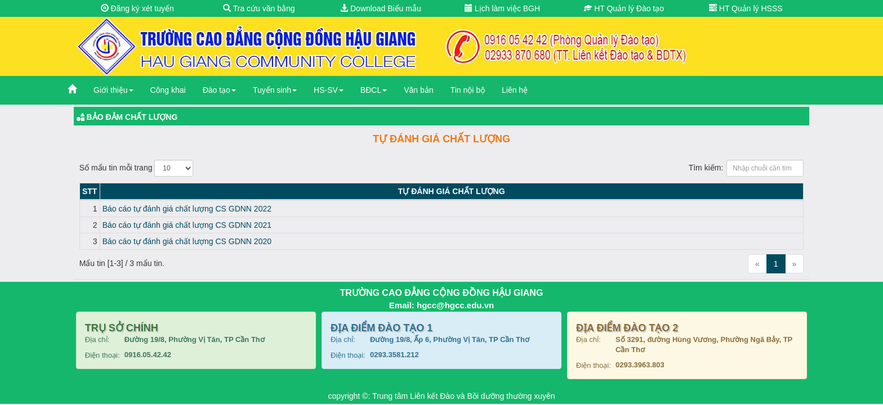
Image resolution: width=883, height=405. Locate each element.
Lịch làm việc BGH (502, 8)
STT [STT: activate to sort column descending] (89, 191)
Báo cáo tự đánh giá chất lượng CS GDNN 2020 (186, 241)
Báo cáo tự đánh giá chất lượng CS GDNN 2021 (186, 225)
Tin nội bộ (468, 90)
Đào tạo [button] (219, 90)
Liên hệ (515, 90)
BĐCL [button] (373, 90)
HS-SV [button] (329, 90)
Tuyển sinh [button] (275, 90)
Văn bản (418, 90)
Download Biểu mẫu (380, 8)
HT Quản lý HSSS (746, 8)
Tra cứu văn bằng (259, 8)
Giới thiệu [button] (113, 90)
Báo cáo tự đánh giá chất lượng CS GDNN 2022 (186, 208)
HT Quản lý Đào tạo (624, 8)
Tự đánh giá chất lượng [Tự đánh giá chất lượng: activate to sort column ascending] (451, 191)
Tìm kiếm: (746, 168)
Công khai (168, 90)
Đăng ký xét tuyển (137, 8)
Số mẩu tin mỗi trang (136, 168)
